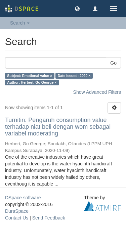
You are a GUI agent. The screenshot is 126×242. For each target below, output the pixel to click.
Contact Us (16, 217)
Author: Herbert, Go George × (31, 82)
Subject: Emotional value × (29, 76)
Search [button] (20, 23)
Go (113, 63)
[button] (77, 8)
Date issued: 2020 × (74, 76)
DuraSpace (17, 211)
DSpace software (23, 197)
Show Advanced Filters (97, 92)
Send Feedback (48, 217)
